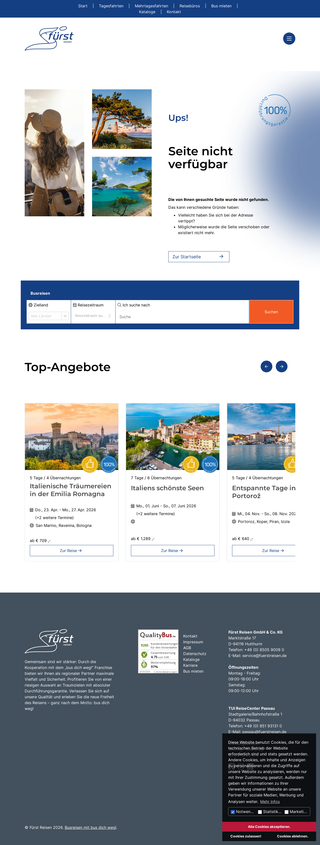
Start (83, 5)
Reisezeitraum (88, 305)
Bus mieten (222, 5)
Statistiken (270, 811)
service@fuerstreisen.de (264, 655)
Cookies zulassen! (245, 836)
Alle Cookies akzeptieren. (269, 826)
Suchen (271, 311)
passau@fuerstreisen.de (264, 731)
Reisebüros (190, 5)
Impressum (193, 641)
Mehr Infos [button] (270, 801)
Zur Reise (72, 550)
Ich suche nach (133, 305)
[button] (266, 366)
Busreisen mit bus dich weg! (90, 827)
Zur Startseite (198, 256)
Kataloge (148, 11)
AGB (187, 647)
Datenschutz (194, 653)
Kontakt (174, 11)
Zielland (38, 305)
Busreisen (40, 293)
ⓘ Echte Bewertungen (165, 671)
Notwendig (243, 811)
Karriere (190, 665)
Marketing (296, 811)
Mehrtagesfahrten (152, 5)
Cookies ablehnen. (292, 836)
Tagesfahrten (112, 5)
